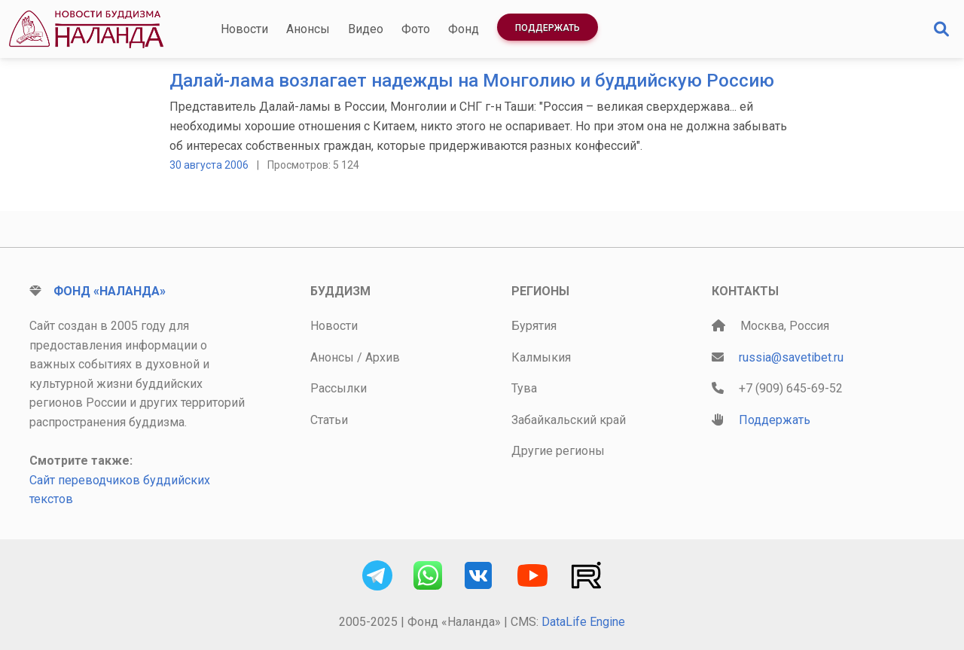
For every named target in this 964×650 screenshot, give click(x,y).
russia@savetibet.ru (791, 357)
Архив (382, 357)
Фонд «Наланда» (109, 291)
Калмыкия (541, 357)
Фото (415, 29)
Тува (524, 388)
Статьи (329, 420)
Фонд (463, 29)
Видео (365, 29)
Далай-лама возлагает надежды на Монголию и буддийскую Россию (471, 80)
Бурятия (534, 326)
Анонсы (308, 29)
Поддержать (547, 28)
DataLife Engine (583, 622)
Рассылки (338, 388)
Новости (244, 29)
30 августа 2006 (209, 165)
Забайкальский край (568, 420)
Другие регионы (558, 451)
